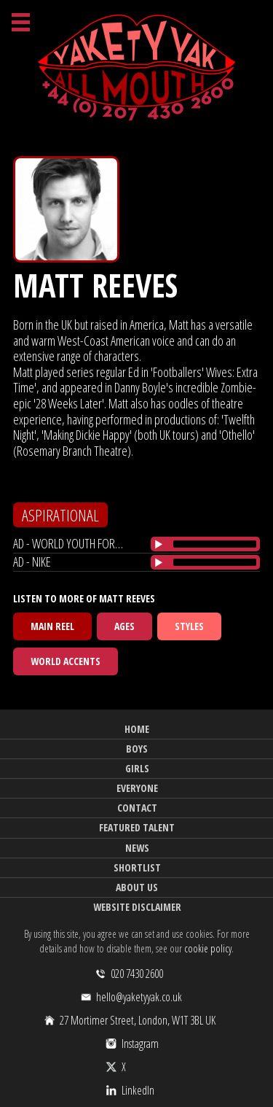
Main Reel (52, 626)
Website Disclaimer (137, 907)
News (137, 848)
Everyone (137, 788)
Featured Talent (137, 827)
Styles (189, 626)
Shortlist (137, 867)
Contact (137, 808)
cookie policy (208, 948)
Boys (137, 749)
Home (136, 729)
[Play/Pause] (159, 544)
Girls (137, 768)
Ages (124, 626)
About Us (137, 887)
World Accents (65, 661)
